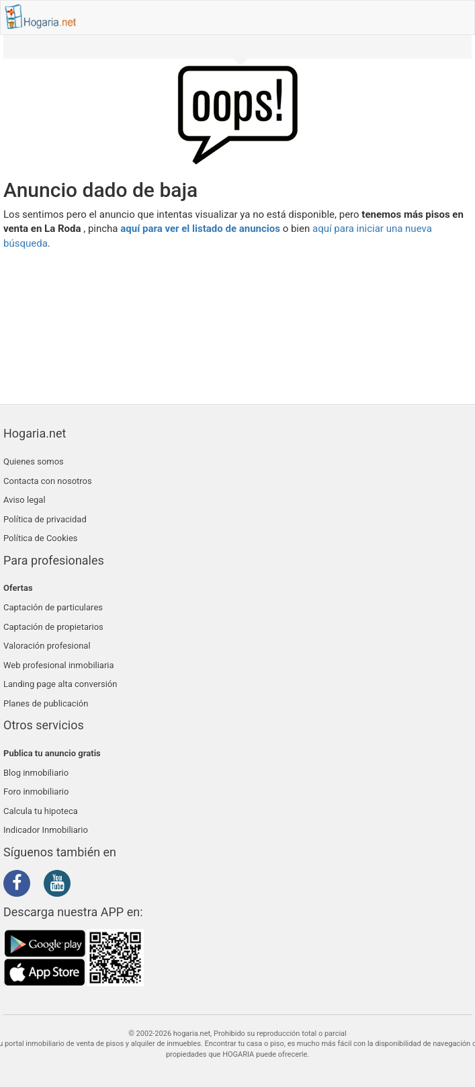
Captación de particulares (53, 607)
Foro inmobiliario (36, 792)
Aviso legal (24, 500)
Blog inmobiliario (36, 773)
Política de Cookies (40, 538)
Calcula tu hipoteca (40, 811)
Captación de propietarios (53, 627)
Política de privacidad (45, 519)
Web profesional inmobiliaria (58, 665)
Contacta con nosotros (47, 481)
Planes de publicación (45, 703)
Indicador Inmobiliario (45, 830)
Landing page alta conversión (60, 684)
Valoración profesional (47, 646)
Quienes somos (33, 461)
